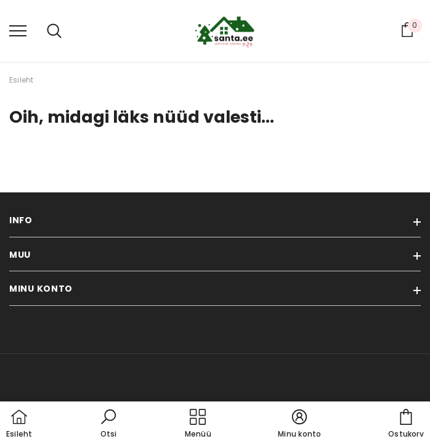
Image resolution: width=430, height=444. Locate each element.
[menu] (17, 30)
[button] (108, 424)
